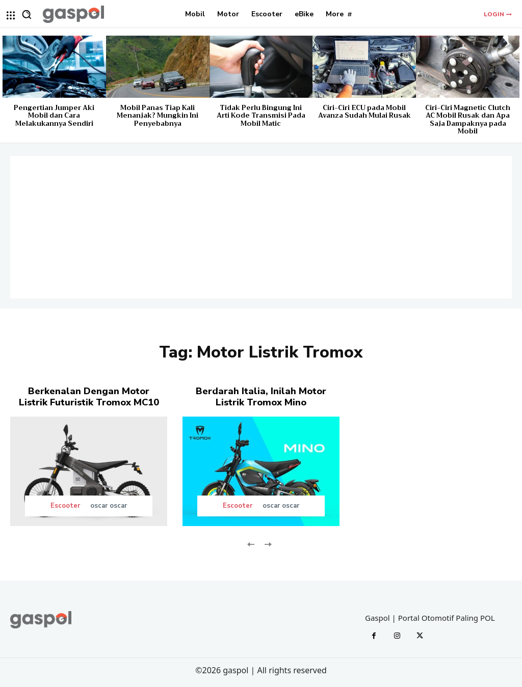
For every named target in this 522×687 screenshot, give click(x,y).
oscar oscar (108, 505)
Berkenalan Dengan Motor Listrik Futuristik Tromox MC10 (89, 396)
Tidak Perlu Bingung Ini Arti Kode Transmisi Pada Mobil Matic (261, 115)
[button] (26, 14)
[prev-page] (251, 543)
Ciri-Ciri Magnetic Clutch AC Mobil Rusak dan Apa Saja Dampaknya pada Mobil (467, 120)
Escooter (65, 506)
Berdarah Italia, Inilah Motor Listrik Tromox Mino (261, 396)
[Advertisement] (261, 227)
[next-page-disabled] (267, 543)
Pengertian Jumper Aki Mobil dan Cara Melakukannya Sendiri (54, 115)
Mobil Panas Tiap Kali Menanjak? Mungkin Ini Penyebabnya (157, 115)
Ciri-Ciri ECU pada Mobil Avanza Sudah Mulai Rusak (364, 112)
